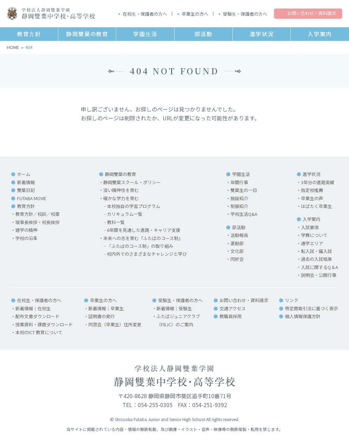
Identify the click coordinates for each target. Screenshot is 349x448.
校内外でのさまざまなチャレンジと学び (147, 254)
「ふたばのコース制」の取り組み (140, 246)
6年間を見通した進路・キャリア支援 (143, 230)
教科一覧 (116, 222)
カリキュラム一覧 (124, 214)
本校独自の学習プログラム (133, 206)
